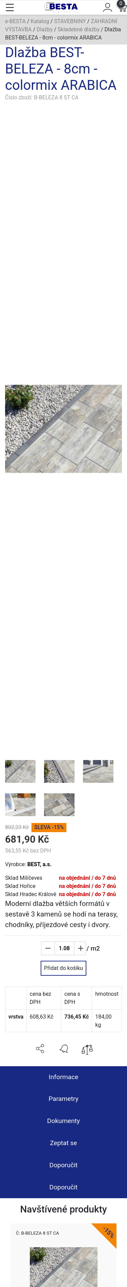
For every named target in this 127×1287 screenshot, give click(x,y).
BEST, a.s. (39, 864)
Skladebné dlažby (79, 29)
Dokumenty (63, 1121)
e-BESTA (15, 21)
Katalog (39, 21)
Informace (63, 1077)
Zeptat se (63, 1143)
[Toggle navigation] (10, 7)
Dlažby (45, 29)
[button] (14, 429)
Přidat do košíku (63, 968)
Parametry (63, 1099)
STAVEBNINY (70, 21)
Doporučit (63, 1165)
